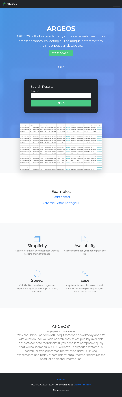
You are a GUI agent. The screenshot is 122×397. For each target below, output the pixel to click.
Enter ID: (35, 91)
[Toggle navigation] (116, 4)
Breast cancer (61, 197)
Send (61, 103)
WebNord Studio (82, 384)
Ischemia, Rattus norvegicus (61, 203)
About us (61, 379)
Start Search (61, 53)
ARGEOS (9, 4)
